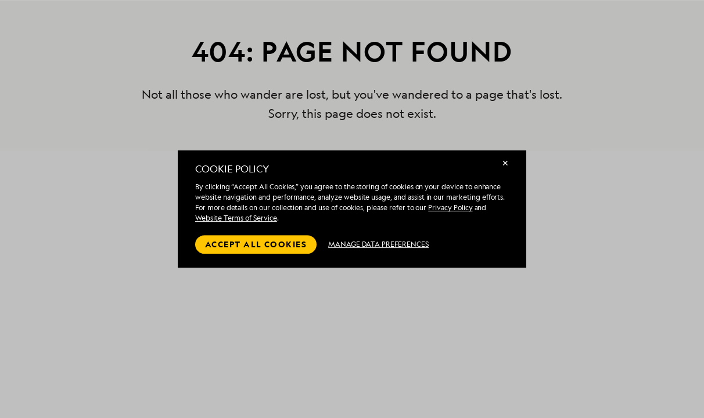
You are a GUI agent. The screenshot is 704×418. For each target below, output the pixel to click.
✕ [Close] (505, 162)
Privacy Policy (450, 207)
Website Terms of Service (236, 218)
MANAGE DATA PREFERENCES (378, 244)
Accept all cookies (256, 244)
